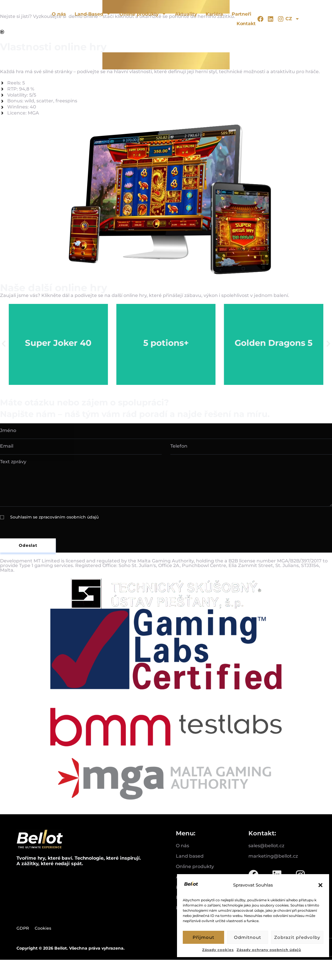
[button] (320, 885)
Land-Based (93, 14)
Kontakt (246, 23)
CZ (292, 19)
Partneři (241, 14)
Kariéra (214, 14)
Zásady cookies (218, 950)
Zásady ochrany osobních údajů (269, 950)
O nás (59, 14)
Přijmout (203, 937)
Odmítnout (247, 937)
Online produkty (143, 14)
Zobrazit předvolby (297, 937)
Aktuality (186, 14)
